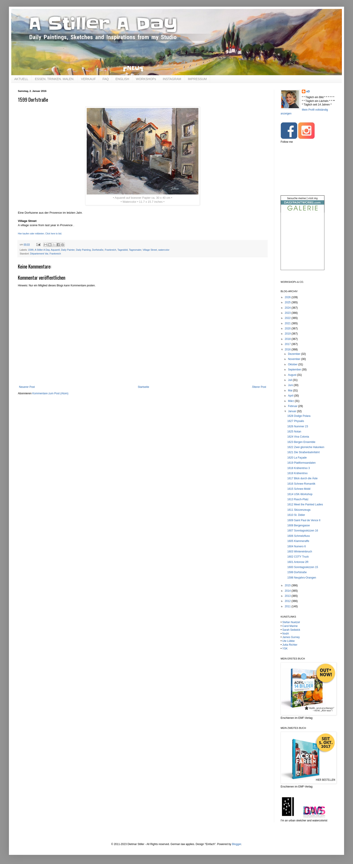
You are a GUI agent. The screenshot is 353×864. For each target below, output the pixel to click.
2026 (288, 297)
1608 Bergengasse (298, 525)
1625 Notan (294, 431)
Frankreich (110, 249)
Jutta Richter (289, 644)
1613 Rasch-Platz (298, 499)
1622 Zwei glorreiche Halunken (305, 447)
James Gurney (291, 637)
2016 (288, 349)
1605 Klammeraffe (298, 541)
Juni (291, 385)
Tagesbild (123, 249)
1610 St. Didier (296, 515)
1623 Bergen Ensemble (301, 442)
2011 (288, 606)
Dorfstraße (97, 249)
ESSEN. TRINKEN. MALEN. (54, 79)
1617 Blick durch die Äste (302, 478)
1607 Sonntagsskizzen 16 (302, 530)
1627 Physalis (295, 421)
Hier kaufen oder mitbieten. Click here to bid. (40, 233)
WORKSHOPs (146, 79)
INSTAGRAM (172, 79)
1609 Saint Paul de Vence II (303, 520)
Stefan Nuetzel (291, 622)
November (294, 359)
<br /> (302, 245)
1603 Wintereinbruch (299, 551)
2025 (288, 302)
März (291, 401)
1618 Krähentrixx (297, 473)
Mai (290, 390)
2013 (288, 595)
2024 (288, 307)
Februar (293, 406)
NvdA (285, 633)
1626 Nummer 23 (297, 426)
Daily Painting (83, 249)
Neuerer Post (27, 387)
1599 (31, 249)
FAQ (106, 79)
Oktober (293, 364)
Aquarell (55, 249)
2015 (288, 585)
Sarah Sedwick (291, 629)
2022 (288, 318)
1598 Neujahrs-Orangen (301, 577)
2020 (288, 328)
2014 (288, 590)
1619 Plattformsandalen (301, 462)
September (295, 369)
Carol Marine (290, 626)
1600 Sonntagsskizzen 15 (302, 567)
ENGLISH (122, 79)
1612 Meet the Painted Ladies (305, 504)
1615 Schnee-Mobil (298, 488)
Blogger (236, 844)
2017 (288, 344)
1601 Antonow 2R (298, 562)
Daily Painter (68, 249)
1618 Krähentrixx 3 (298, 468)
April (291, 395)
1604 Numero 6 (296, 546)
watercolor (163, 249)
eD (308, 91)
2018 (288, 339)
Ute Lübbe (288, 641)
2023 (288, 312)
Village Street (150, 249)
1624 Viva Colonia (298, 436)
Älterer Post (259, 387)
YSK (285, 648)
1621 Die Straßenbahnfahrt (303, 452)
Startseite (143, 387)
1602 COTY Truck (298, 556)
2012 (288, 601)
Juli (290, 380)
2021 (288, 323)
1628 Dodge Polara (298, 416)
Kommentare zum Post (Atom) (50, 393)
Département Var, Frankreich (45, 253)
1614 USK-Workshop (300, 494)
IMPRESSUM (197, 79)
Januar (292, 411)
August (292, 374)
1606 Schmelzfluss (298, 535)
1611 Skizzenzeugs (299, 509)
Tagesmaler (135, 249)
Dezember (294, 354)
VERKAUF (88, 79)
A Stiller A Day (42, 249)
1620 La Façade (297, 457)
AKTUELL (21, 79)
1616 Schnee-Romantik (301, 483)
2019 (288, 333)
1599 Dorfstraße (297, 572)
